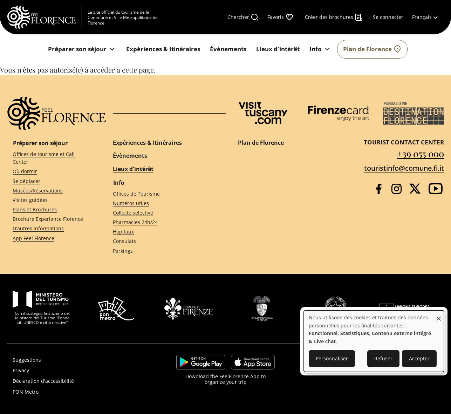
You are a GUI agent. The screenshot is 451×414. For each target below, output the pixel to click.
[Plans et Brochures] (50, 210)
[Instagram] (396, 189)
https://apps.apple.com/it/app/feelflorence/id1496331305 (253, 362)
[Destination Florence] (413, 113)
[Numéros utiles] (163, 203)
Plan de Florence (261, 143)
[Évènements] (228, 49)
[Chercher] (243, 17)
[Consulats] (163, 241)
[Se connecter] (388, 17)
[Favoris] (280, 17)
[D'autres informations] (50, 228)
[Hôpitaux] (163, 232)
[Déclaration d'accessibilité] (75, 381)
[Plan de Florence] (372, 49)
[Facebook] (379, 189)
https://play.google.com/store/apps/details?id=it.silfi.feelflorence (200, 362)
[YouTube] (435, 188)
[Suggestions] (75, 360)
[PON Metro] (75, 392)
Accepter (419, 358)
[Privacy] (75, 370)
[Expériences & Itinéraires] (163, 49)
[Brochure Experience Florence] (50, 219)
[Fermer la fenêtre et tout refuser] (438, 315)
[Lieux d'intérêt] (278, 49)
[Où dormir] (50, 171)
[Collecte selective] (163, 213)
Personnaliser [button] (332, 358)
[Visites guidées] (50, 200)
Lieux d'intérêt (133, 169)
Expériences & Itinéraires (147, 143)
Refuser (383, 358)
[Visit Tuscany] (263, 113)
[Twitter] (415, 188)
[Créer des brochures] (334, 17)
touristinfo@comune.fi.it (404, 168)
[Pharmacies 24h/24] (163, 222)
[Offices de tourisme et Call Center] (50, 158)
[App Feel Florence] (50, 238)
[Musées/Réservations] (50, 190)
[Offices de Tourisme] (163, 193)
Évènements (130, 156)
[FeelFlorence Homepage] (44, 17)
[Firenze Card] (338, 113)
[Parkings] (163, 251)
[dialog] (374, 341)
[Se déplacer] (50, 181)
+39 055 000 (420, 153)
